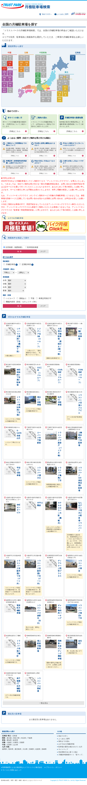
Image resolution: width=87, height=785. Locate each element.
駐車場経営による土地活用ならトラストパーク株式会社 (22, 767)
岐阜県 (39, 67)
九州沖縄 (9, 68)
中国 (9, 53)
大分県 (5, 78)
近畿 (26, 53)
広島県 (13, 60)
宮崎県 (13, 78)
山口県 (5, 63)
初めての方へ (47, 14)
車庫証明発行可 (45, 298)
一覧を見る (43, 703)
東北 (66, 72)
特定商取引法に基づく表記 (67, 752)
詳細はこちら (15, 131)
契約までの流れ (64, 741)
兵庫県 (22, 63)
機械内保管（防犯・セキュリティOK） (21, 302)
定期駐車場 (26, 264)
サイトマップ (63, 749)
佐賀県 (13, 72)
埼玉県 (68, 94)
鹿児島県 (5, 82)
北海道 (77, 53)
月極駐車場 (10, 264)
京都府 (22, 60)
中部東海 (43, 53)
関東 (64, 86)
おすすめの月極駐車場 (66, 744)
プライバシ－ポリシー (54, 767)
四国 (48, 93)
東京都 (68, 97)
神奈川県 (61, 101)
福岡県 (5, 72)
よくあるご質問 (62, 14)
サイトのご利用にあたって (12, 770)
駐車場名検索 (32, 247)
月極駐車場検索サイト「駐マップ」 (71, 755)
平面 (32, 298)
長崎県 (5, 75)
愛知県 (39, 70)
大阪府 (30, 60)
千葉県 (61, 97)
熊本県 (13, 75)
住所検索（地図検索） (14, 247)
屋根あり (23, 298)
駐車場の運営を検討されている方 (70, 747)
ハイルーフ (10, 298)
